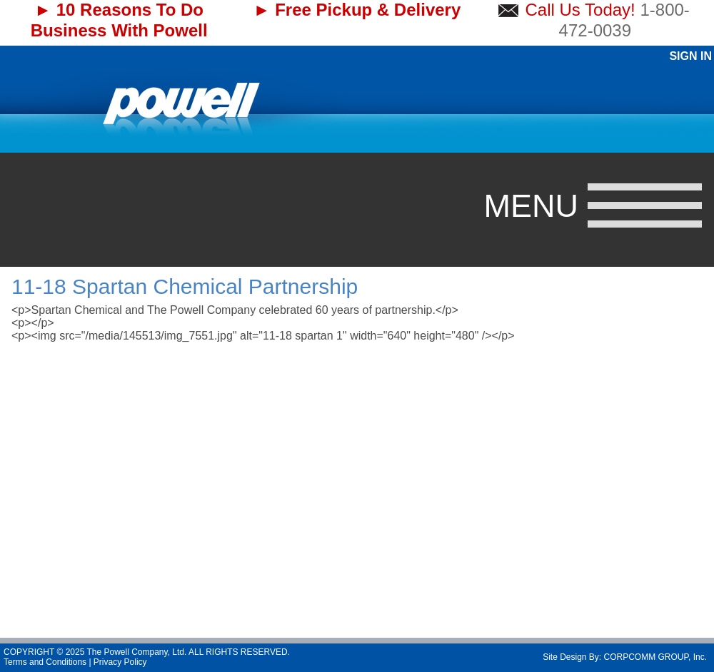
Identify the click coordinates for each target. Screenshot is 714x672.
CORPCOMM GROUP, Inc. (655, 657)
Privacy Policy (120, 662)
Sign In (690, 56)
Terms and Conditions (45, 662)
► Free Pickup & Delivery (357, 9)
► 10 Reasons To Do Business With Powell (119, 20)
